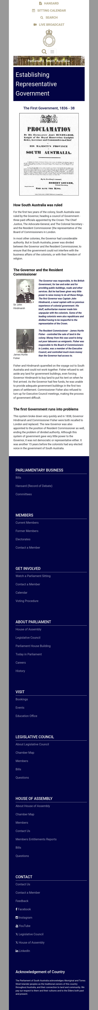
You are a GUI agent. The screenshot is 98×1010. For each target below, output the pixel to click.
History (20, 671)
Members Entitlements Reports (36, 839)
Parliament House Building (33, 646)
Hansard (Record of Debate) (34, 486)
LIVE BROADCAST (49, 24)
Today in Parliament (29, 654)
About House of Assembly (33, 806)
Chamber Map (25, 752)
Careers (21, 662)
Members (22, 761)
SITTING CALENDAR (49, 10)
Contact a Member (28, 547)
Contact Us (23, 831)
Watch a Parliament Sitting (33, 576)
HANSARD (49, 3)
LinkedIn (23, 951)
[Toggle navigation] (52, 52)
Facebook (23, 909)
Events (20, 707)
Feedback (22, 901)
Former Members (27, 531)
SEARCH (49, 17)
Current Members (27, 522)
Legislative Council (28, 637)
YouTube (23, 926)
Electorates (23, 539)
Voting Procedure (27, 601)
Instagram (24, 917)
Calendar (21, 592)
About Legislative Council (32, 744)
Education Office (26, 716)
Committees (24, 494)
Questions (22, 777)
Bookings (22, 699)
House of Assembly (28, 629)
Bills (18, 477)
